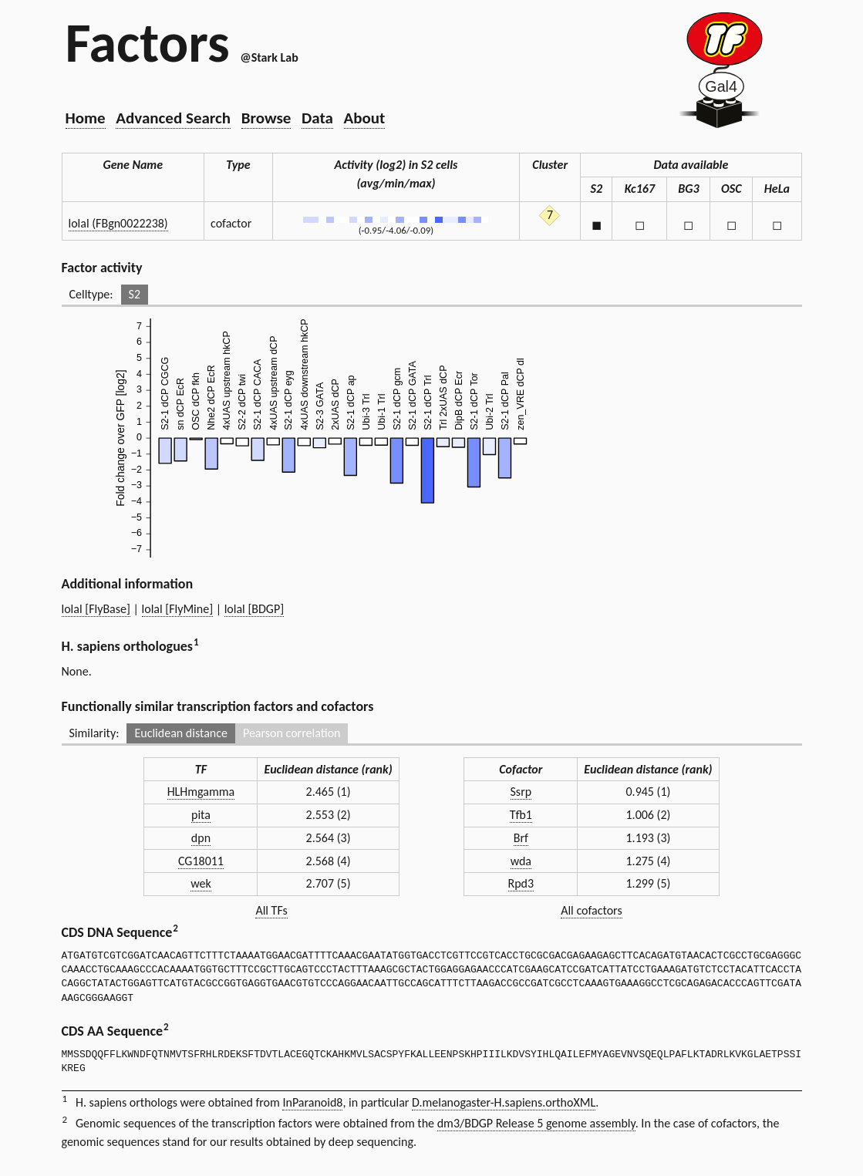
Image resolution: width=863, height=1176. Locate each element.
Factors (148, 42)
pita (201, 814)
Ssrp (521, 791)
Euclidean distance (181, 733)
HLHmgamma (201, 791)
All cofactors (591, 910)
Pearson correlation (292, 733)
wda (521, 861)
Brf (521, 838)
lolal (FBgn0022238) (118, 223)
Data (317, 118)
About (365, 118)
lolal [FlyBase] (96, 608)
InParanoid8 (312, 1102)
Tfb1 (521, 814)
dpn (201, 838)
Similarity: (94, 733)
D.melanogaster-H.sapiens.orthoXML (503, 1102)
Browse (266, 118)
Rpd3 (521, 883)
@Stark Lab (269, 57)
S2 (134, 294)
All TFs (271, 910)
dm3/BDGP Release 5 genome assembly (536, 1123)
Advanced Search (173, 118)
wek (200, 883)
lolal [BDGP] (254, 608)
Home (86, 118)
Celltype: (91, 294)
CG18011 (201, 861)
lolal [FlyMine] (178, 608)
